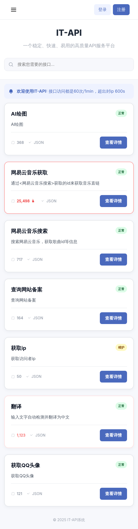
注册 (121, 9)
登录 (102, 9)
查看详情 (113, 142)
